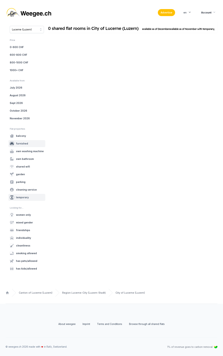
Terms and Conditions (109, 323)
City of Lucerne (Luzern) (130, 292)
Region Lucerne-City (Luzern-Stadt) (84, 292)
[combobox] (27, 29)
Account (208, 12)
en (187, 12)
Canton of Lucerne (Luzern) (35, 292)
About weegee (67, 323)
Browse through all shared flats (147, 323)
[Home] (29, 12)
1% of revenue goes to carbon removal (192, 346)
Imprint (86, 323)
